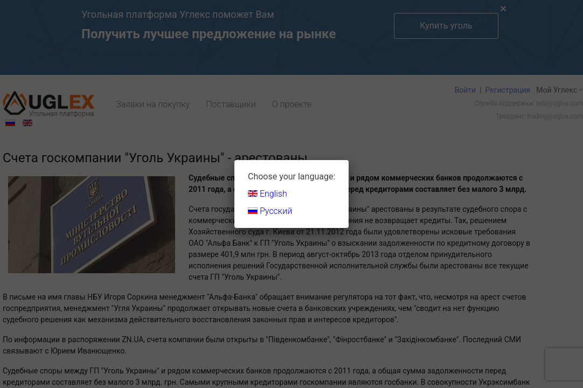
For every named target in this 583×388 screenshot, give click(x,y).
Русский (270, 211)
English (267, 194)
